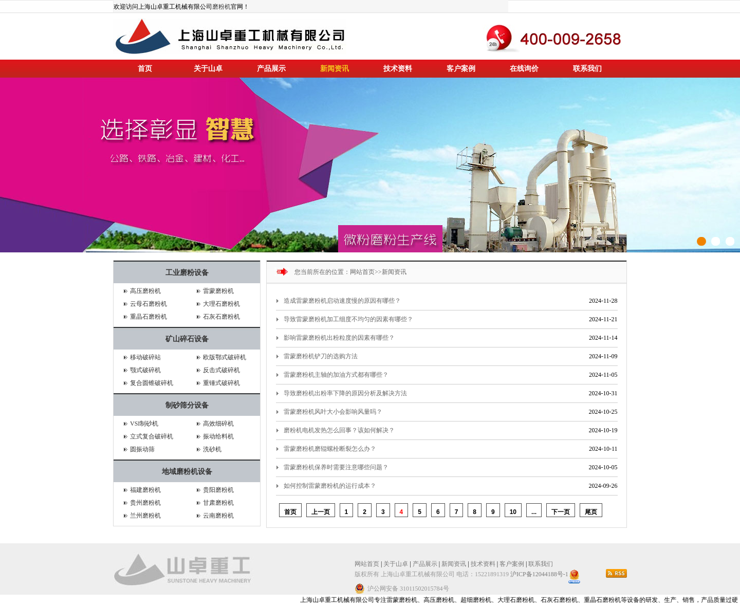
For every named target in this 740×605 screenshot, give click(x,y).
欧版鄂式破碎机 (224, 357)
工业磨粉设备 (187, 273)
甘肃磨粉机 (218, 502)
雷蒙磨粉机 (218, 291)
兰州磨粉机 (145, 515)
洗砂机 (212, 449)
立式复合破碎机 (151, 436)
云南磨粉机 (218, 515)
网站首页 (362, 272)
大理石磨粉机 (221, 303)
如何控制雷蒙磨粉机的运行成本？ (330, 485)
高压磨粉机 (145, 291)
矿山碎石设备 (187, 339)
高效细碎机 (218, 423)
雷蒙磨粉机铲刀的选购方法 (321, 356)
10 (513, 512)
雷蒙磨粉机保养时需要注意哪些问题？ (336, 467)
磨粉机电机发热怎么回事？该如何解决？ (339, 430)
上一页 (320, 512)
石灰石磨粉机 (221, 316)
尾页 (591, 512)
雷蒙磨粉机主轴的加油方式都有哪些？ (336, 374)
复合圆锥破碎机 (151, 383)
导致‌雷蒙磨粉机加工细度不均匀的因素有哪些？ (348, 319)
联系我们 (587, 68)
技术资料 (397, 68)
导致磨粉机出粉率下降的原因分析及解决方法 (345, 393)
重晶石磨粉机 (148, 316)
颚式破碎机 (145, 370)
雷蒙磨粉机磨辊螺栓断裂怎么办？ (330, 448)
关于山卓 (208, 68)
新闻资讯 (334, 68)
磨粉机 (221, 6)
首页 (145, 68)
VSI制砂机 (144, 423)
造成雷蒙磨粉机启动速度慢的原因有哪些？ (342, 300)
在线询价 (524, 68)
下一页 (560, 512)
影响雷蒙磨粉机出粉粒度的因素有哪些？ (339, 337)
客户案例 (461, 68)
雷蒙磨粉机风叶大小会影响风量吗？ (333, 411)
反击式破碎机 (221, 370)
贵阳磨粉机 (218, 489)
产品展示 (271, 68)
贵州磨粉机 (145, 502)
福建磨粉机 (145, 489)
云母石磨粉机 (148, 303)
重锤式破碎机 (221, 383)
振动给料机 (218, 436)
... (533, 512)
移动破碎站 (145, 357)
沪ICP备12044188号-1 (539, 574)
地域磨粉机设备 (187, 471)
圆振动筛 (142, 449)
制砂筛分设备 (187, 405)
